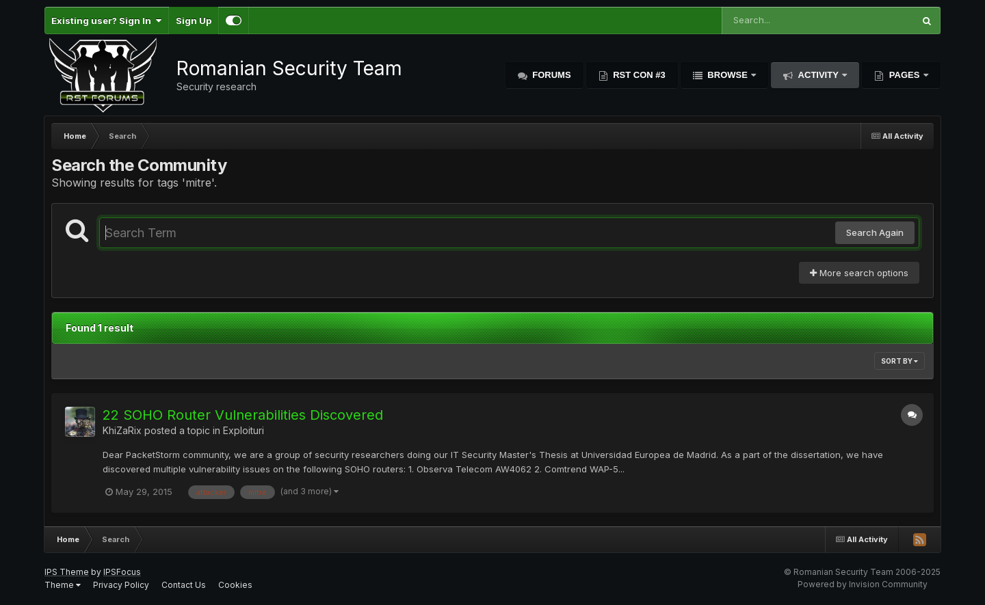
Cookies (235, 585)
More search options (859, 272)
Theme (62, 585)
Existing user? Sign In (106, 20)
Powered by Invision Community (863, 584)
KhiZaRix (122, 430)
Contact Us (183, 585)
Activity (818, 75)
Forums (550, 75)
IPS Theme (66, 572)
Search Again (875, 232)
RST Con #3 (638, 75)
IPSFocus (122, 572)
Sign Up (193, 20)
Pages (904, 75)
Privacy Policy (121, 585)
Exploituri (243, 430)
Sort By (899, 361)
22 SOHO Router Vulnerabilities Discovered (243, 415)
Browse (727, 75)
